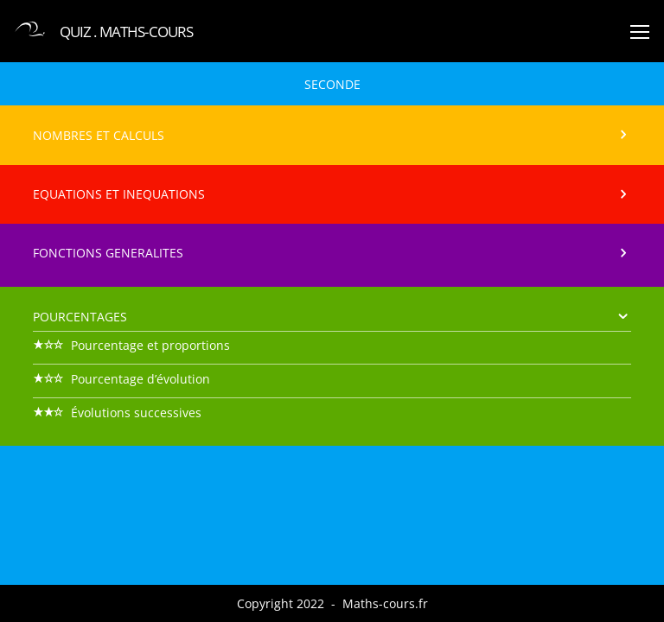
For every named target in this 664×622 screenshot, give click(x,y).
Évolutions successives (117, 412)
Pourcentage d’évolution (121, 379)
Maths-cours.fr (385, 603)
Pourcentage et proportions (131, 345)
